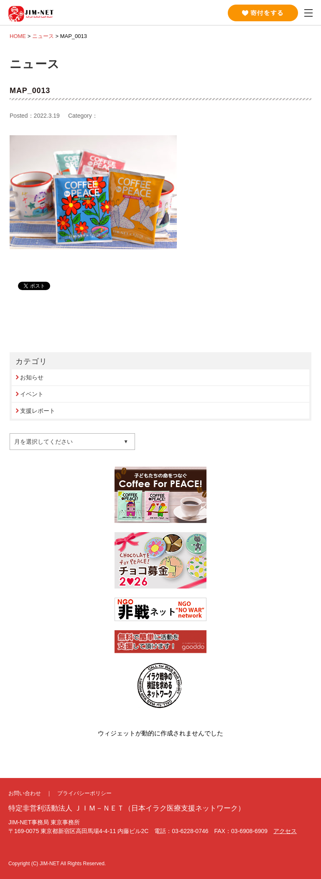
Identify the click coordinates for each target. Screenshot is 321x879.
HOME (18, 36)
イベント (31, 394)
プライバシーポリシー (84, 793)
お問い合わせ (24, 793)
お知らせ (31, 377)
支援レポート (37, 410)
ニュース (43, 36)
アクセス (285, 831)
